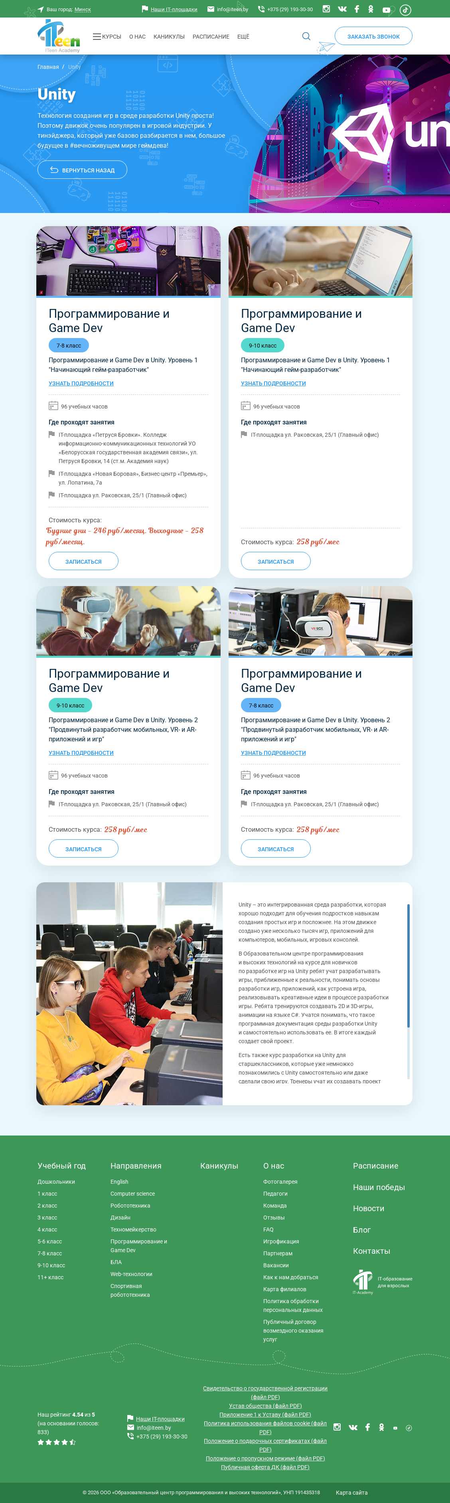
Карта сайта (352, 1492)
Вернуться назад (88, 170)
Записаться (83, 562)
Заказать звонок (373, 36)
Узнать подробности (81, 383)
